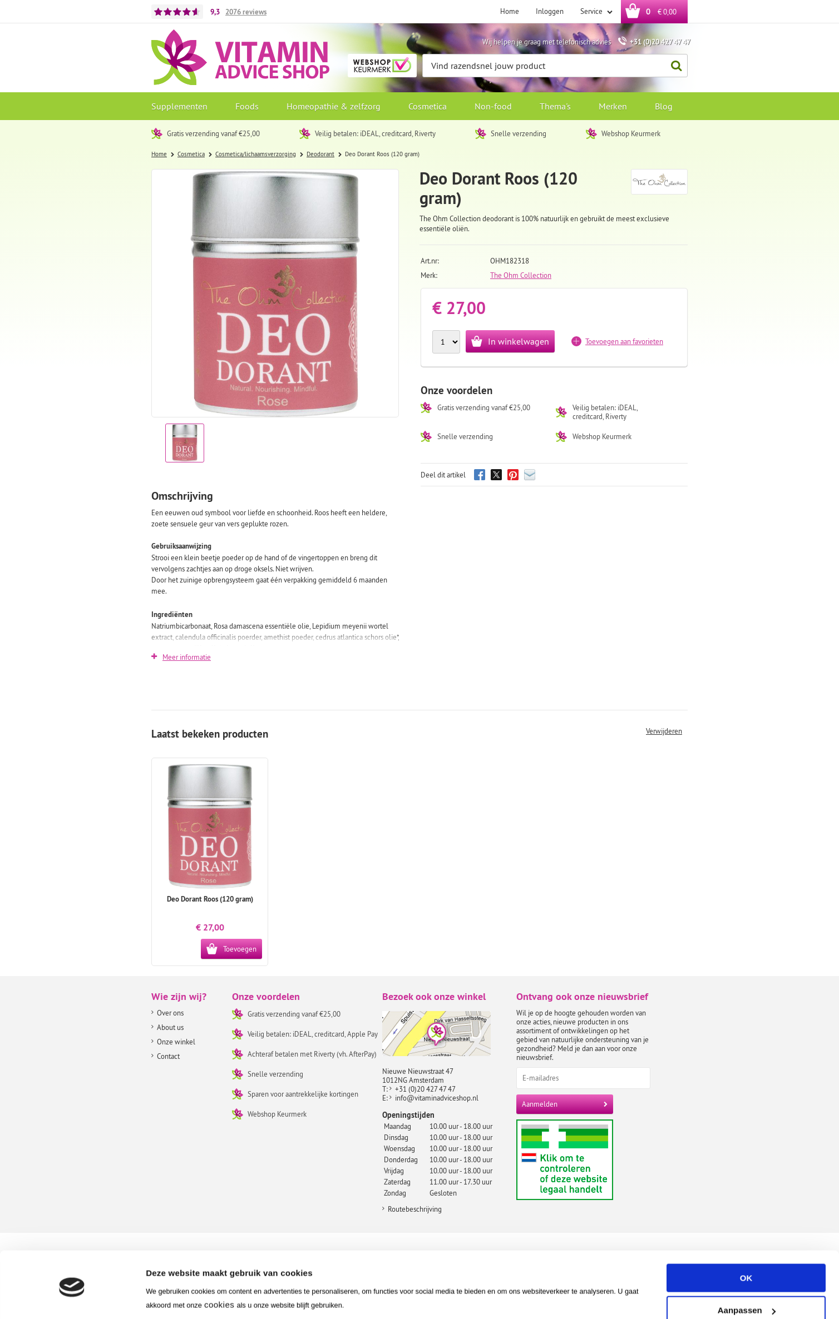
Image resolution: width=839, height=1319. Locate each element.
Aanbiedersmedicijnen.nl (586, 1159)
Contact (168, 1056)
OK (746, 1239)
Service (592, 11)
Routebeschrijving (415, 1208)
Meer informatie (186, 657)
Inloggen (550, 11)
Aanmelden (539, 1103)
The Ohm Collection (520, 275)
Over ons (170, 1012)
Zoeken (673, 66)
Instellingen (169, 1297)
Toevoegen (239, 948)
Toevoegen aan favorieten (624, 341)
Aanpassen (747, 1271)
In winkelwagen (518, 341)
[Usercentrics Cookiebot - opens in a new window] (72, 1297)
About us (170, 1027)
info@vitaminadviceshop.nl (436, 1097)
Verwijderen (664, 730)
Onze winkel (176, 1041)
